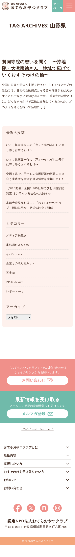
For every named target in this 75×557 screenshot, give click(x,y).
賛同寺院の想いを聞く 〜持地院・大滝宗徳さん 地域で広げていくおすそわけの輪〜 (36, 68)
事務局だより (15, 245)
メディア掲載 (15, 235)
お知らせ (12, 282)
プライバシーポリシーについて (37, 429)
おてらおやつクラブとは (21, 447)
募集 (9, 272)
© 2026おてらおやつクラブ (37, 541)
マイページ (57, 6)
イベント (12, 254)
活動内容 (10, 455)
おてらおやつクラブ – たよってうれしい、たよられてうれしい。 (25, 6)
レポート (12, 291)
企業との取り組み (18, 263)
